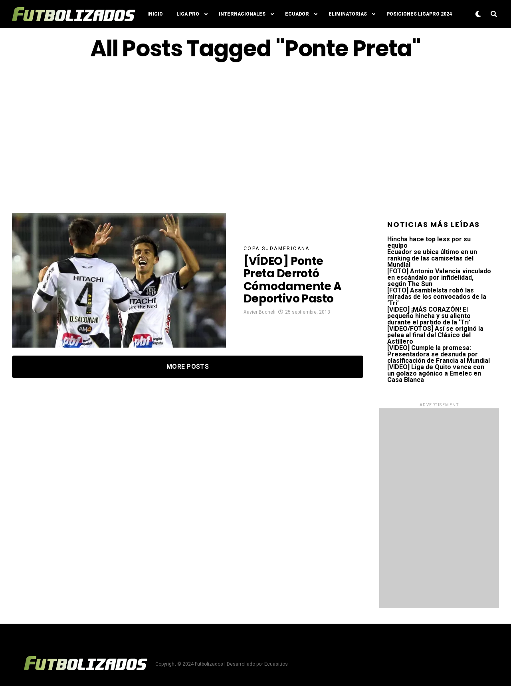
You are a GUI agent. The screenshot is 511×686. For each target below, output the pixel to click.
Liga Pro (187, 14)
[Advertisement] (255, 137)
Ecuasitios (276, 664)
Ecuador (297, 14)
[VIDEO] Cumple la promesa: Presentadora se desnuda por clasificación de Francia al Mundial (438, 354)
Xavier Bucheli (259, 312)
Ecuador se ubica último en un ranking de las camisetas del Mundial (432, 258)
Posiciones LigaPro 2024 (419, 14)
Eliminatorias (348, 14)
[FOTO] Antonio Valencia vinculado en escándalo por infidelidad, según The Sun (439, 277)
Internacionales (242, 14)
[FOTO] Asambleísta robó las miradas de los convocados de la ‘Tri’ (436, 296)
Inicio (155, 14)
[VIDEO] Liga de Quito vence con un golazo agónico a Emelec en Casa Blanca (435, 373)
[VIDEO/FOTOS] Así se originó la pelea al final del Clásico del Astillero (435, 335)
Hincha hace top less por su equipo (429, 242)
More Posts (187, 366)
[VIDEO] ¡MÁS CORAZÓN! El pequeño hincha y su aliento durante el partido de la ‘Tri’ (429, 316)
